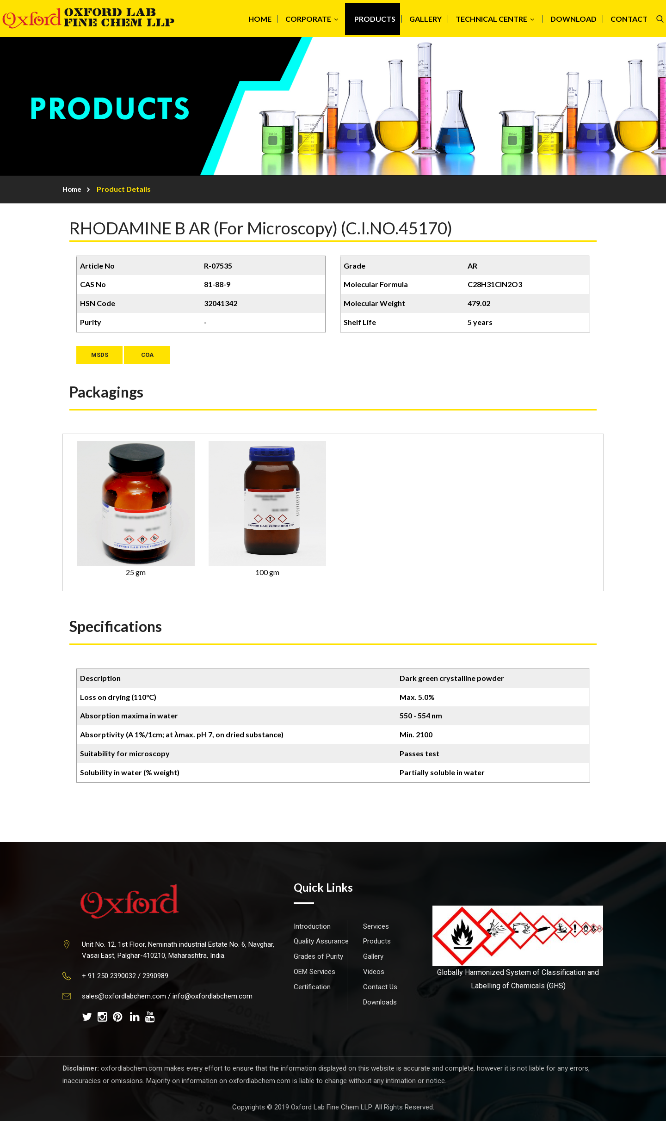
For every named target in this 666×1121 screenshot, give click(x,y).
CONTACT (629, 18)
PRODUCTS (374, 18)
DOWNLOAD (573, 18)
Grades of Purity (318, 956)
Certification (312, 987)
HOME (259, 18)
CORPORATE (308, 18)
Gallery (373, 956)
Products (377, 941)
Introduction (312, 926)
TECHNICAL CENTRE (491, 18)
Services (376, 926)
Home (71, 189)
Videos (373, 972)
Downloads (380, 1002)
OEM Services (314, 972)
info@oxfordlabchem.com (213, 996)
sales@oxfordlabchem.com (124, 996)
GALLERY (425, 18)
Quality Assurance (321, 941)
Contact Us (380, 987)
